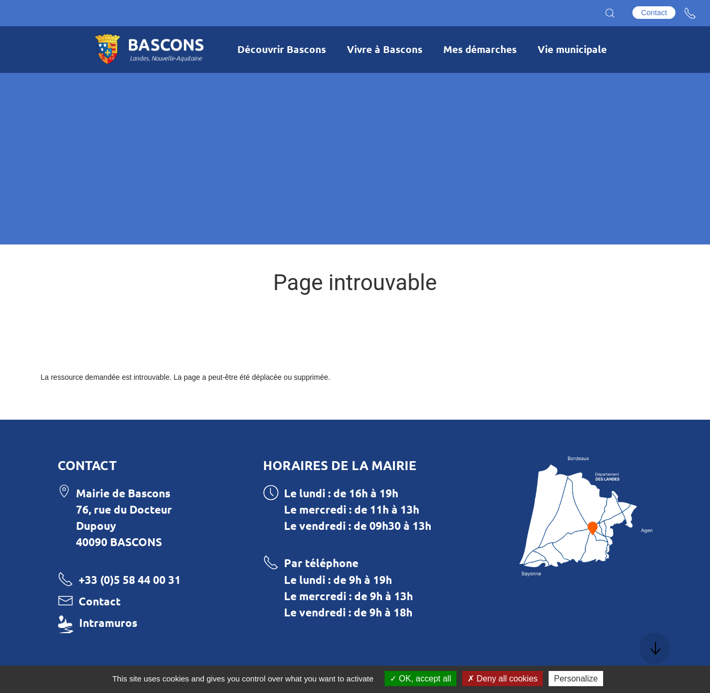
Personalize (576, 678)
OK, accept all (420, 678)
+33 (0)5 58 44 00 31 (130, 579)
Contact (654, 12)
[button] (610, 13)
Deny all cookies (502, 678)
